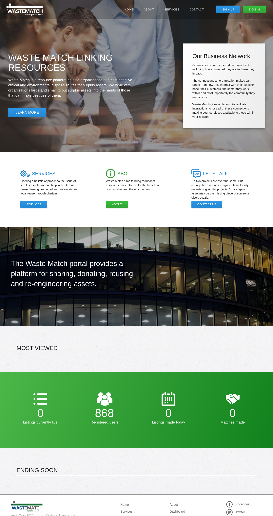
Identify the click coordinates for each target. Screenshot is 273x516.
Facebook (242, 504)
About (149, 9)
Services (171, 9)
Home (129, 9)
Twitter (240, 512)
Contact (197, 9)
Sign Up (228, 9)
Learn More (27, 112)
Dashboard (177, 511)
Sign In (254, 9)
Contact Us (206, 204)
